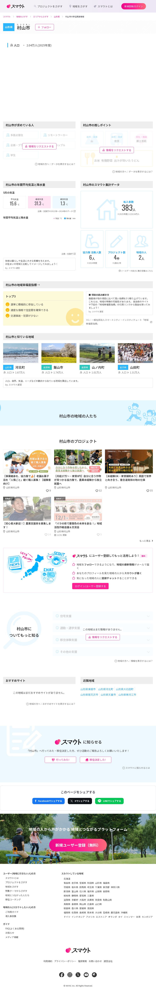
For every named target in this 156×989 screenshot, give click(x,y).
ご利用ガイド (12, 911)
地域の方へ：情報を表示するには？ (134, 660)
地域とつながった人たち (17, 895)
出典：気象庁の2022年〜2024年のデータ (56, 211)
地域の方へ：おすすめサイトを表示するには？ (50, 703)
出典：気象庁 (68, 253)
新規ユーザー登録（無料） (78, 845)
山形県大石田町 (125, 689)
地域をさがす (12, 886)
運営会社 (108, 961)
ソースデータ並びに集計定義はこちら (136, 270)
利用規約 (47, 961)
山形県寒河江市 (127, 694)
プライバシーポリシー (65, 961)
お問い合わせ (95, 961)
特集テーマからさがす (16, 890)
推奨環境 (82, 961)
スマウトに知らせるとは (136, 767)
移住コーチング (13, 899)
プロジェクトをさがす (16, 882)
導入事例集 (10, 916)
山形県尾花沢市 (89, 694)
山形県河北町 (105, 689)
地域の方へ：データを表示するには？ (55, 164)
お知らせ (9, 932)
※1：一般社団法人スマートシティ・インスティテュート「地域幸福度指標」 (119, 321)
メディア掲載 (11, 937)
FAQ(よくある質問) (14, 928)
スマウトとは (12, 878)
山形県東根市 (88, 689)
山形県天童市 (108, 694)
